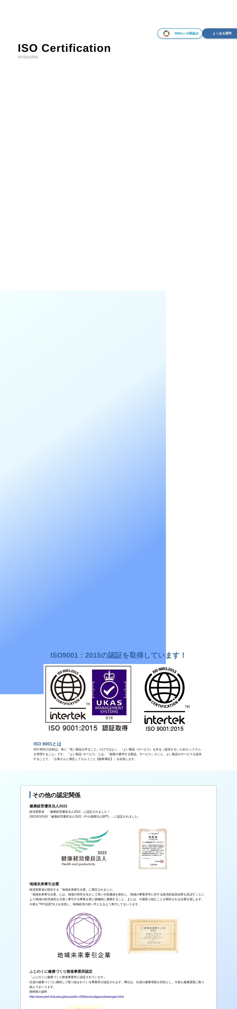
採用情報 (188, 16)
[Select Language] (217, 6)
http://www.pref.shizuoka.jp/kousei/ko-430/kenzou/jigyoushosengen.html (76, 996)
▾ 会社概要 (130, 16)
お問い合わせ (224, 16)
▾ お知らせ (205, 16)
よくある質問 (208, 33)
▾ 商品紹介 (148, 16)
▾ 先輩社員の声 (168, 16)
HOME (114, 16)
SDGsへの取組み (153, 33)
